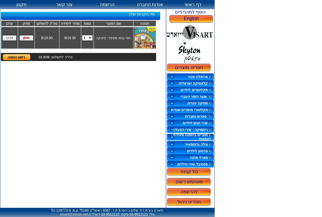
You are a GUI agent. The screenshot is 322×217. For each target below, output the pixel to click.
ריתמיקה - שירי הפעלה (192, 130)
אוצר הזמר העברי (196, 97)
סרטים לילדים (199, 151)
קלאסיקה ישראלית (195, 83)
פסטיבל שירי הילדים (194, 164)
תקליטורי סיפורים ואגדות (191, 110)
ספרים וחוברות (198, 117)
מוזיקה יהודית (199, 103)
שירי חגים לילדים (197, 123)
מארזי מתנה (200, 158)
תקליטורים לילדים (196, 90)
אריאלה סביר (199, 77)
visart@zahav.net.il (75, 214)
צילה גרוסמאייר (198, 144)
